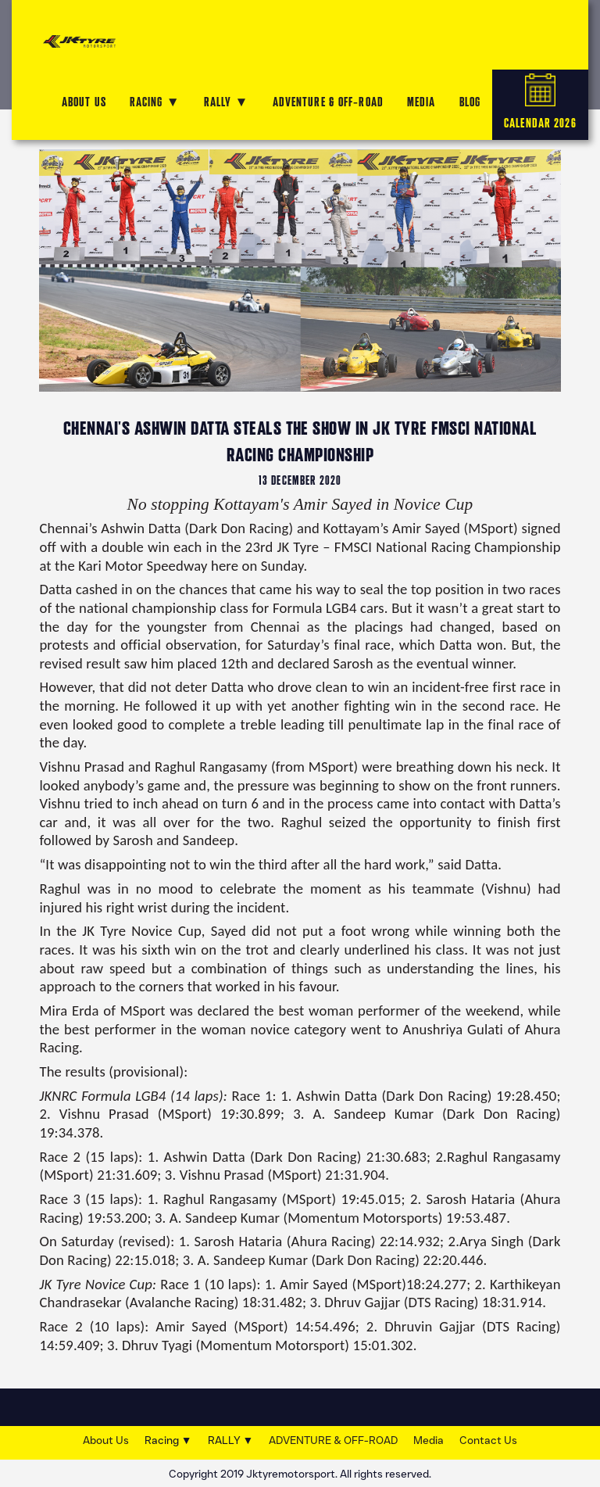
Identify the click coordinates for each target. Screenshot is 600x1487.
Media (428, 1440)
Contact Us (488, 1440)
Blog (469, 102)
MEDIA (421, 102)
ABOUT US (84, 102)
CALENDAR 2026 (540, 102)
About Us (106, 1440)
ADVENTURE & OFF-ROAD (328, 102)
